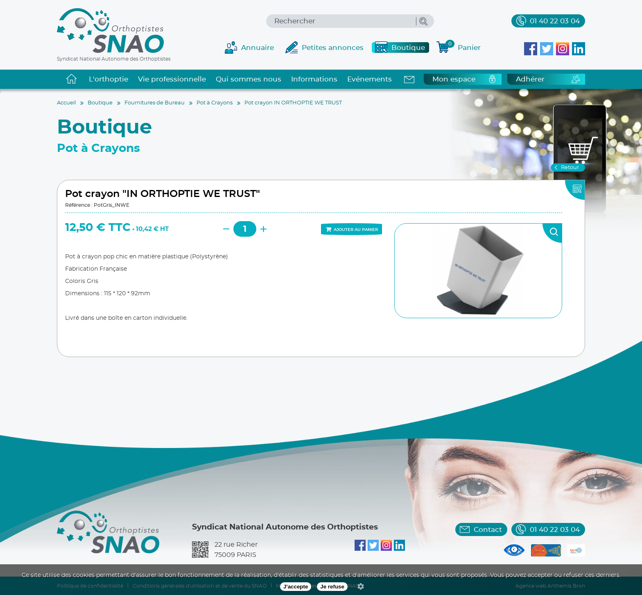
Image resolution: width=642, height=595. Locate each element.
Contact (488, 529)
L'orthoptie (108, 79)
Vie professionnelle (172, 79)
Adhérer (530, 79)
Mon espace (453, 79)
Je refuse (332, 587)
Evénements (369, 79)
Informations (314, 79)
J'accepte (295, 587)
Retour (570, 167)
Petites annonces (333, 47)
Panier (463, 46)
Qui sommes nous (248, 79)
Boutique (408, 47)
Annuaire (257, 47)
